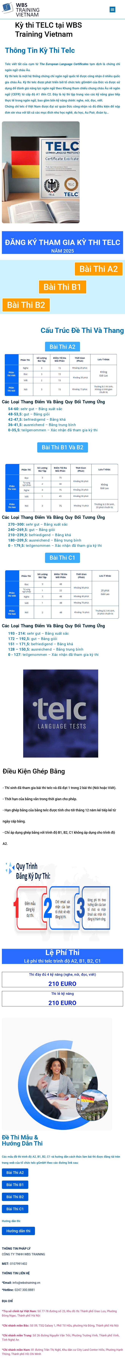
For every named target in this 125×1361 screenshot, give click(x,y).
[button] (112, 9)
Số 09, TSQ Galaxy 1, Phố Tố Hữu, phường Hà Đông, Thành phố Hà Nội (60, 1325)
